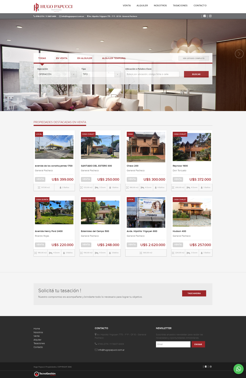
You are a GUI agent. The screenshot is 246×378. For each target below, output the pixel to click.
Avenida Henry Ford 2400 (49, 231)
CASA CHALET (88, 134)
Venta (37, 336)
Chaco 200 (132, 166)
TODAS (42, 58)
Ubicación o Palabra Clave (138, 68)
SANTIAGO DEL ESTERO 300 (96, 166)
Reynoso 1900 (180, 166)
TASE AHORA (194, 293)
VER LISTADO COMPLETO (193, 58)
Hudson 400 (179, 231)
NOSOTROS (160, 5)
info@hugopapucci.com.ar (71, 16)
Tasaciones (39, 343)
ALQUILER (142, 5)
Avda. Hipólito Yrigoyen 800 (142, 231)
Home (37, 328)
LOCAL (39, 134)
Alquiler (37, 339)
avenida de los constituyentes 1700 (53, 166)
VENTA (127, 5)
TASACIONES (180, 5)
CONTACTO (200, 5)
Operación (42, 68)
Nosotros (38, 332)
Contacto (38, 347)
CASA (130, 134)
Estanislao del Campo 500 (95, 231)
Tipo (83, 68)
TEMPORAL (114, 58)
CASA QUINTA (42, 199)
